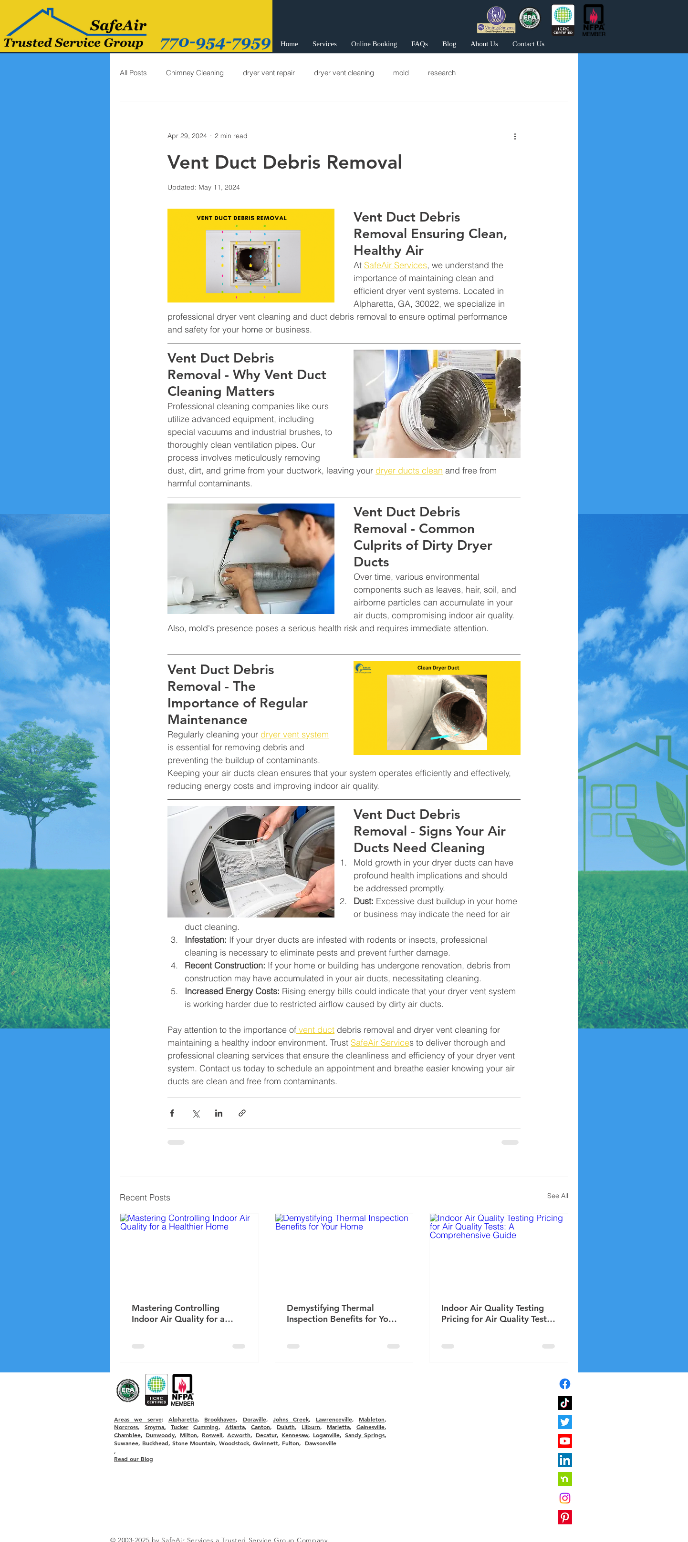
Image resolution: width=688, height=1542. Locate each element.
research (442, 72)
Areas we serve (138, 1419)
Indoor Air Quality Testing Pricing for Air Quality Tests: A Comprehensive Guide (497, 1313)
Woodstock (234, 1443)
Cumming (206, 1427)
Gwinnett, (266, 1443)
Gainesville (370, 1427)
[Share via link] (242, 1113)
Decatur (266, 1435)
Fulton (290, 1443)
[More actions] (515, 135)
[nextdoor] (565, 1479)
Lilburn (311, 1427)
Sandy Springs (365, 1435)
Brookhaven (220, 1419)
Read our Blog (133, 1458)
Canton (260, 1427)
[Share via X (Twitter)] (195, 1113)
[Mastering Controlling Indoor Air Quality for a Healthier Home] (189, 1252)
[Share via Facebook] (172, 1113)
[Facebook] (565, 1384)
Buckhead (155, 1443)
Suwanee (126, 1443)
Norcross (126, 1427)
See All (557, 1195)
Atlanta (235, 1427)
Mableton (372, 1419)
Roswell (212, 1435)
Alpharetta (183, 1419)
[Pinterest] (565, 1517)
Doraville (254, 1419)
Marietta (338, 1427)
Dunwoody (160, 1435)
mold (401, 72)
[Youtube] (565, 1441)
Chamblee (127, 1435)
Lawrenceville (334, 1419)
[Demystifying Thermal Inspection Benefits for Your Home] (344, 1252)
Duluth (286, 1427)
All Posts (133, 72)
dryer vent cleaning (344, 72)
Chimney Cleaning (195, 72)
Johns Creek (291, 1419)
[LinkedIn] (565, 1460)
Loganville (326, 1435)
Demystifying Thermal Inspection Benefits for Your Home (341, 1313)
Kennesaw (294, 1435)
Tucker (179, 1427)
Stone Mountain (193, 1443)
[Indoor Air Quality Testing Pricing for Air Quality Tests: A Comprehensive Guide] (499, 1252)
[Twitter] (565, 1422)
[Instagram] (565, 1498)
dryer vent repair (269, 72)
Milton (188, 1435)
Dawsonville (323, 1443)
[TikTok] (565, 1403)
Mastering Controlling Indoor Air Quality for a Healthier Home (178, 1313)
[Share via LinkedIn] (218, 1113)
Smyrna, (155, 1427)
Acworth (238, 1435)
